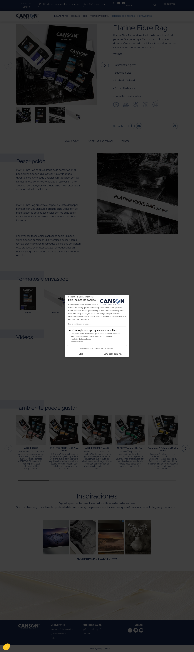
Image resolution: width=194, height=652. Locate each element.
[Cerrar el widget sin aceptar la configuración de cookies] (81, 296)
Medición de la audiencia (81, 339)
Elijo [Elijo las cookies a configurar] (81, 354)
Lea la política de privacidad (80, 324)
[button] (6, 646)
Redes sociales (77, 342)
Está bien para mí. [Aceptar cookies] (113, 354)
